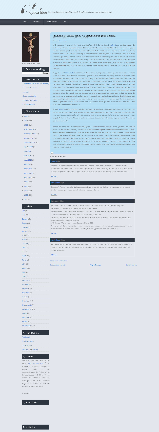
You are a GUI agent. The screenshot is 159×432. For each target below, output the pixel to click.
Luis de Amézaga (35, 363)
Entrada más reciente (58, 265)
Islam (24, 235)
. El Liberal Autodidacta (30, 88)
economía (25, 284)
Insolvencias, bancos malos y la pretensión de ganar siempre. (84, 35)
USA (23, 264)
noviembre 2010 (30, 134)
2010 (26, 125)
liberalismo (26, 301)
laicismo (25, 297)
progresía (25, 317)
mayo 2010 (28, 160)
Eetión (54, 161)
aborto (24, 268)
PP (23, 252)
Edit (64, 22)
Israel (24, 239)
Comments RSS (52, 22)
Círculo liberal (27, 345)
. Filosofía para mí (28, 104)
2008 (26, 186)
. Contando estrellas (29, 96)
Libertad (25, 243)
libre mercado (27, 305)
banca (61, 41)
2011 (26, 121)
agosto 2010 (28, 147)
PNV (23, 248)
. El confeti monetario (29, 100)
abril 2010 (27, 164)
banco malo (69, 73)
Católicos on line (28, 341)
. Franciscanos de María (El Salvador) (35, 84)
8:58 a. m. (54, 255)
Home (25, 22)
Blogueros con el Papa (30, 349)
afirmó (113, 45)
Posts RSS (37, 22)
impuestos (25, 293)
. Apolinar (25, 92)
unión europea (27, 325)
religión (24, 321)
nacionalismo (26, 309)
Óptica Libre (38, 12)
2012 (26, 116)
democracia (26, 280)
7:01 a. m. (54, 194)
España (24, 219)
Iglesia (24, 231)
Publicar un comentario (58, 261)
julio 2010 (27, 151)
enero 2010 (28, 177)
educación (25, 289)
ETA (23, 211)
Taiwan (24, 260)
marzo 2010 (28, 169)
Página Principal (95, 265)
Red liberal (26, 337)
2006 (26, 195)
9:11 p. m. (54, 176)
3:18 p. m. (54, 233)
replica (61, 109)
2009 (26, 182)
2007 (26, 191)
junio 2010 (28, 156)
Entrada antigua (131, 265)
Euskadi (25, 227)
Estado (24, 223)
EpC (23, 215)
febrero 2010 (28, 173)
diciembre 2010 (29, 129)
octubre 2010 (29, 138)
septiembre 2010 (30, 142)
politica (24, 313)
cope (23, 272)
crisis (65, 41)
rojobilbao (55, 183)
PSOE (24, 256)
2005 (26, 199)
